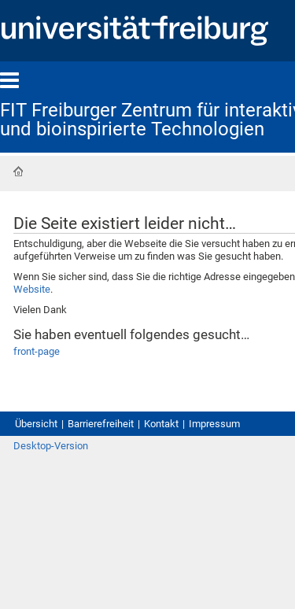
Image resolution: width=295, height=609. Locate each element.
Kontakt (161, 424)
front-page (36, 351)
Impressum (214, 424)
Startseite (18, 171)
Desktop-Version (50, 446)
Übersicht (36, 424)
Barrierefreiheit (101, 424)
